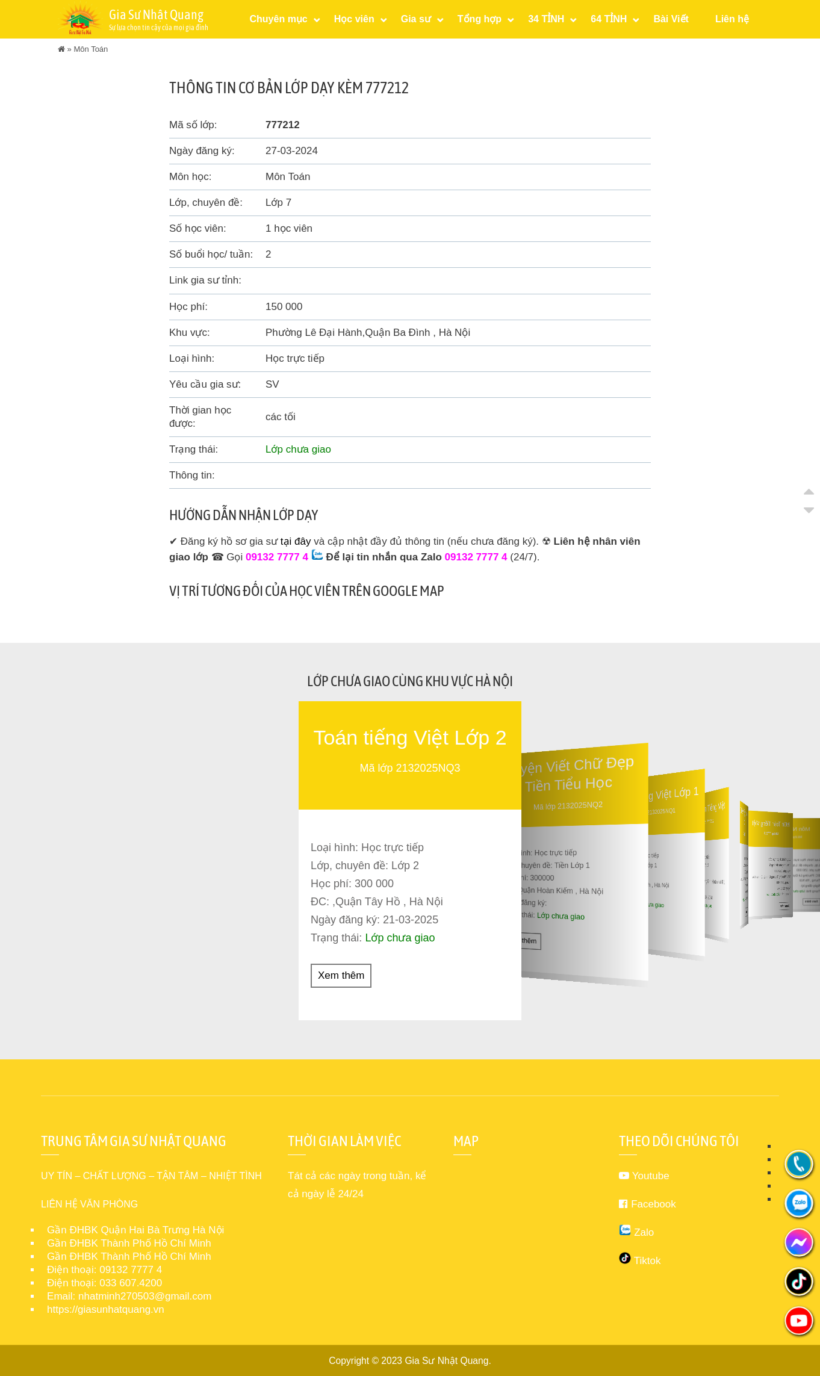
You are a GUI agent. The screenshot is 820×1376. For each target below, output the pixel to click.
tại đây (296, 541)
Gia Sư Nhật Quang (446, 1360)
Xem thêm (341, 975)
